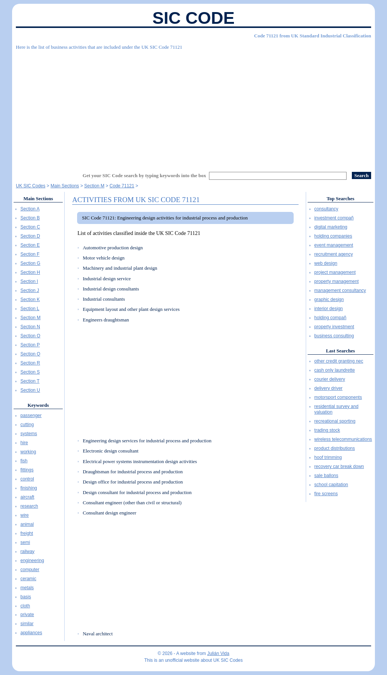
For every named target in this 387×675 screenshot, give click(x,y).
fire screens (326, 493)
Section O (30, 335)
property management (336, 281)
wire (24, 515)
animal (27, 524)
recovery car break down (339, 466)
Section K (30, 299)
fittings (27, 470)
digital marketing (330, 227)
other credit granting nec (338, 361)
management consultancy (340, 290)
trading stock (327, 430)
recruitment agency (333, 254)
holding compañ (330, 317)
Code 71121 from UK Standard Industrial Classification (312, 36)
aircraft (27, 497)
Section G (30, 263)
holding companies (333, 236)
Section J (29, 290)
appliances (31, 632)
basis (25, 596)
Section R (30, 363)
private (27, 614)
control (27, 479)
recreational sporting (335, 421)
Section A (30, 209)
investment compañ (334, 218)
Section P (30, 345)
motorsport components (338, 397)
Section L (29, 308)
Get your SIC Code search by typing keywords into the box (144, 175)
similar (27, 623)
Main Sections (38, 198)
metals (27, 587)
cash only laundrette (334, 370)
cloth (25, 606)
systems (28, 433)
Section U (30, 390)
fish (24, 460)
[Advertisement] (193, 108)
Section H (30, 272)
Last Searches (340, 351)
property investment (334, 326)
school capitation (331, 484)
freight (26, 533)
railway (27, 551)
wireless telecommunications (343, 439)
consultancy (326, 209)
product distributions (334, 448)
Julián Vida (218, 653)
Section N (30, 326)
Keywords (38, 405)
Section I (29, 281)
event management (333, 245)
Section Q (30, 354)
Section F (30, 254)
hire (24, 442)
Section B (30, 218)
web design (325, 263)
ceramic (28, 578)
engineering (32, 560)
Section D (30, 236)
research (29, 506)
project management (335, 272)
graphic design (329, 299)
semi (25, 542)
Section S (30, 372)
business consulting (334, 335)
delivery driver (328, 388)
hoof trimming (328, 457)
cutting (27, 424)
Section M (30, 317)
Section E (30, 245)
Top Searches (340, 198)
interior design (328, 308)
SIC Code (193, 18)
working (28, 451)
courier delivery (329, 379)
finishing (28, 488)
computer (29, 569)
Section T (29, 381)
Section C (30, 227)
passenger (31, 415)
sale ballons (326, 475)
